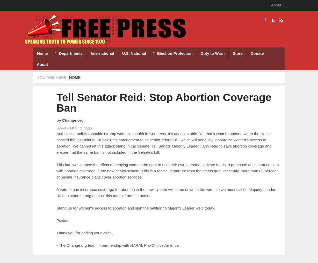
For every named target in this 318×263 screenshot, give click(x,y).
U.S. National (134, 53)
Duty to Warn (213, 53)
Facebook (265, 20)
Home (42, 53)
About (276, 5)
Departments (67, 54)
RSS (281, 20)
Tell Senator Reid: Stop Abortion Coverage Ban (163, 102)
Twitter (273, 20)
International (102, 53)
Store (237, 53)
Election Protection (171, 54)
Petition (62, 220)
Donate (257, 53)
